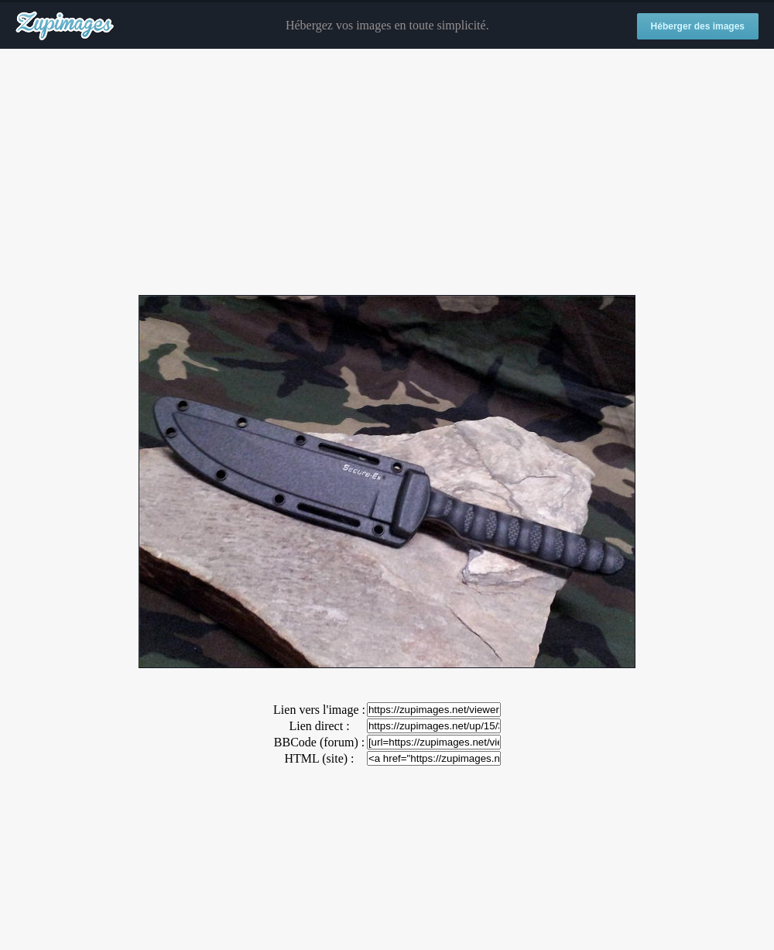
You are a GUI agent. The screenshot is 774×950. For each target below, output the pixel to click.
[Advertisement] (387, 172)
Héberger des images (698, 26)
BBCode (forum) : (319, 742)
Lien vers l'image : (319, 709)
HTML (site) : (319, 758)
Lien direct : (319, 725)
